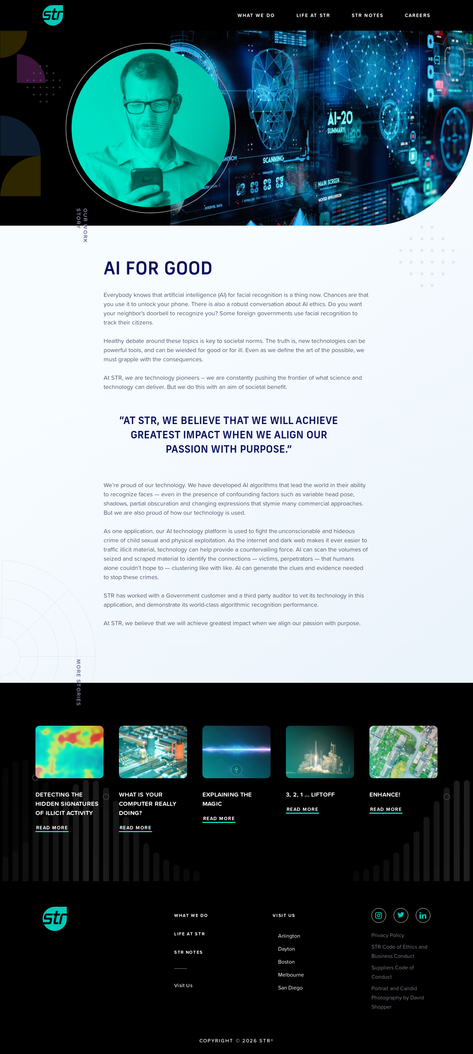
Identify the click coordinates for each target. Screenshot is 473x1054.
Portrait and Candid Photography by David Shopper (397, 997)
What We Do (256, 15)
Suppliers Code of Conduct (392, 972)
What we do (191, 915)
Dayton (286, 948)
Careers (417, 15)
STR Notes (367, 15)
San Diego (290, 987)
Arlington (289, 935)
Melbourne (291, 974)
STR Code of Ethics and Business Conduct (399, 951)
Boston (286, 961)
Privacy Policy (387, 935)
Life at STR (313, 15)
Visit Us (183, 985)
